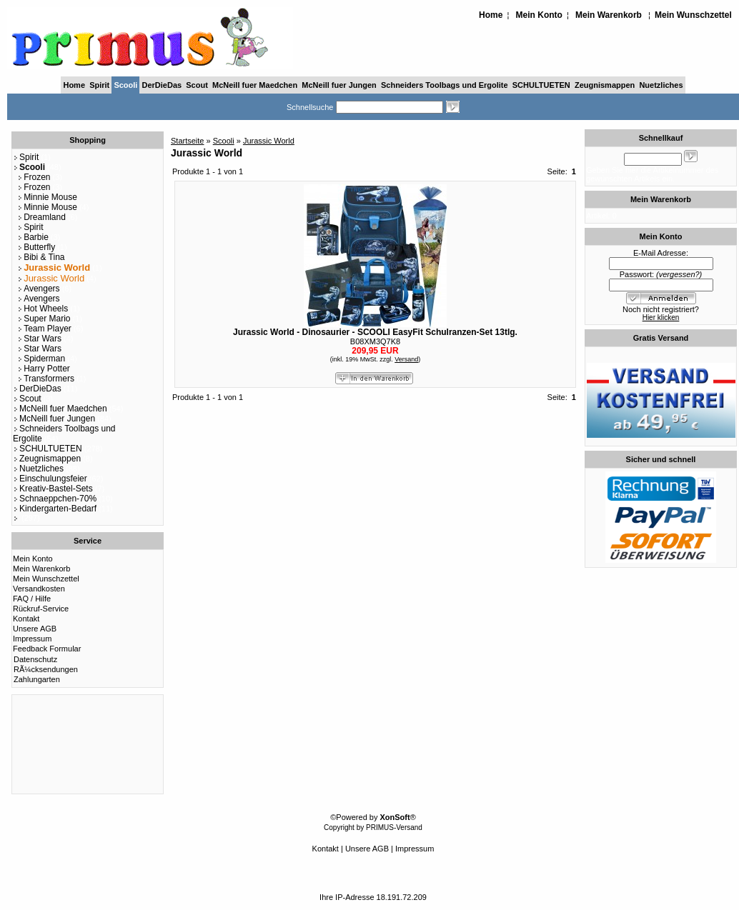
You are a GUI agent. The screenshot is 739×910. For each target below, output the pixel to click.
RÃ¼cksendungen (46, 669)
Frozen (33, 177)
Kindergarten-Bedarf (54, 509)
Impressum (32, 638)
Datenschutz (35, 659)
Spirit (99, 85)
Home (490, 15)
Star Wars (39, 339)
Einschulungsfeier (50, 479)
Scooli (125, 85)
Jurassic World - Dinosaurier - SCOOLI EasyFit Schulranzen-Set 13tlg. (375, 332)
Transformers (45, 379)
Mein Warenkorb (608, 15)
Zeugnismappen (605, 85)
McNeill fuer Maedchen (254, 85)
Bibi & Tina (40, 257)
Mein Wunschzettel (693, 15)
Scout (197, 85)
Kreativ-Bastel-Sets (53, 489)
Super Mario (43, 319)
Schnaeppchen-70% (54, 499)
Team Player (44, 329)
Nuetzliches (661, 85)
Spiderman (41, 359)
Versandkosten (39, 588)
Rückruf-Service (41, 608)
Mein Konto (539, 15)
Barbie (33, 237)
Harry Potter (43, 369)
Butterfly (36, 247)
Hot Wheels (42, 309)
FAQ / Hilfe (32, 598)
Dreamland (41, 217)
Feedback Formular (47, 648)
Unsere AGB (34, 628)
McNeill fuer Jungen (339, 85)
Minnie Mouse (47, 197)
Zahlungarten (37, 679)
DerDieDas (162, 85)
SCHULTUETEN (541, 85)
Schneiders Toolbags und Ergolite (444, 85)
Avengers (38, 289)
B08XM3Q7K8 (375, 341)
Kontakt (26, 618)
